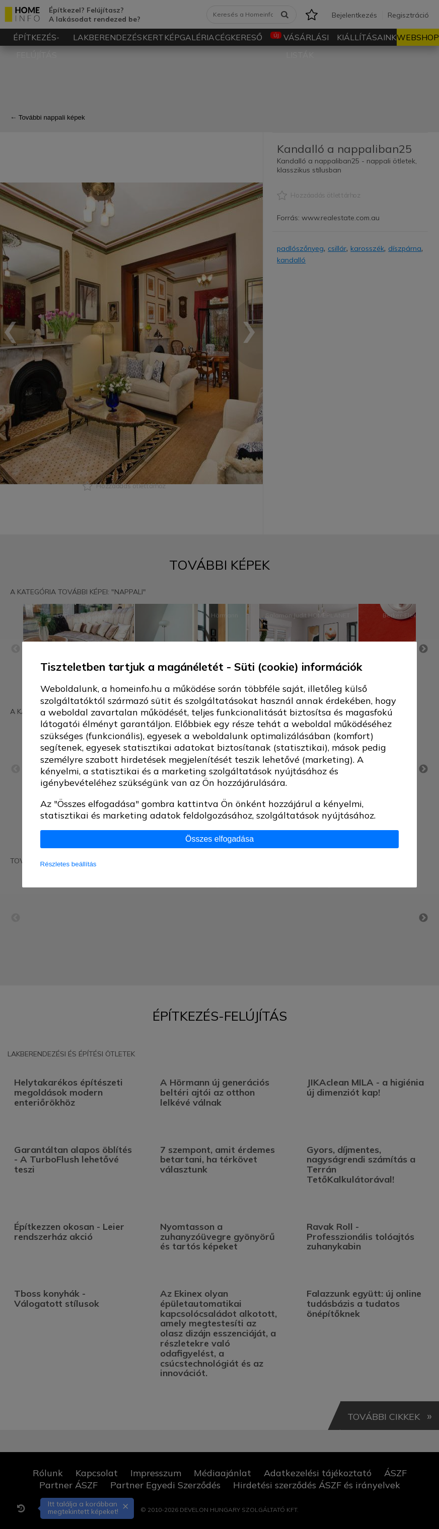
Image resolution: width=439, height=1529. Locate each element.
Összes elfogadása (219, 839)
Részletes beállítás (68, 864)
